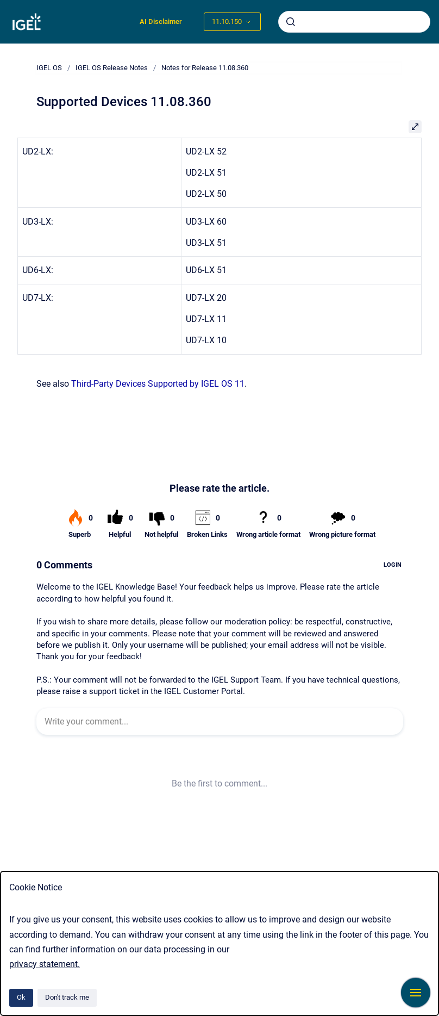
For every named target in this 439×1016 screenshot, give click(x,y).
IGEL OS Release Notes (112, 68)
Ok (21, 997)
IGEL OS (49, 68)
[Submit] (290, 21)
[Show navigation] (415, 992)
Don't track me (67, 997)
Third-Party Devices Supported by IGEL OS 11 (157, 384)
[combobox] (354, 21)
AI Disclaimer (161, 21)
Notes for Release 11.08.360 (204, 68)
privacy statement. (44, 964)
